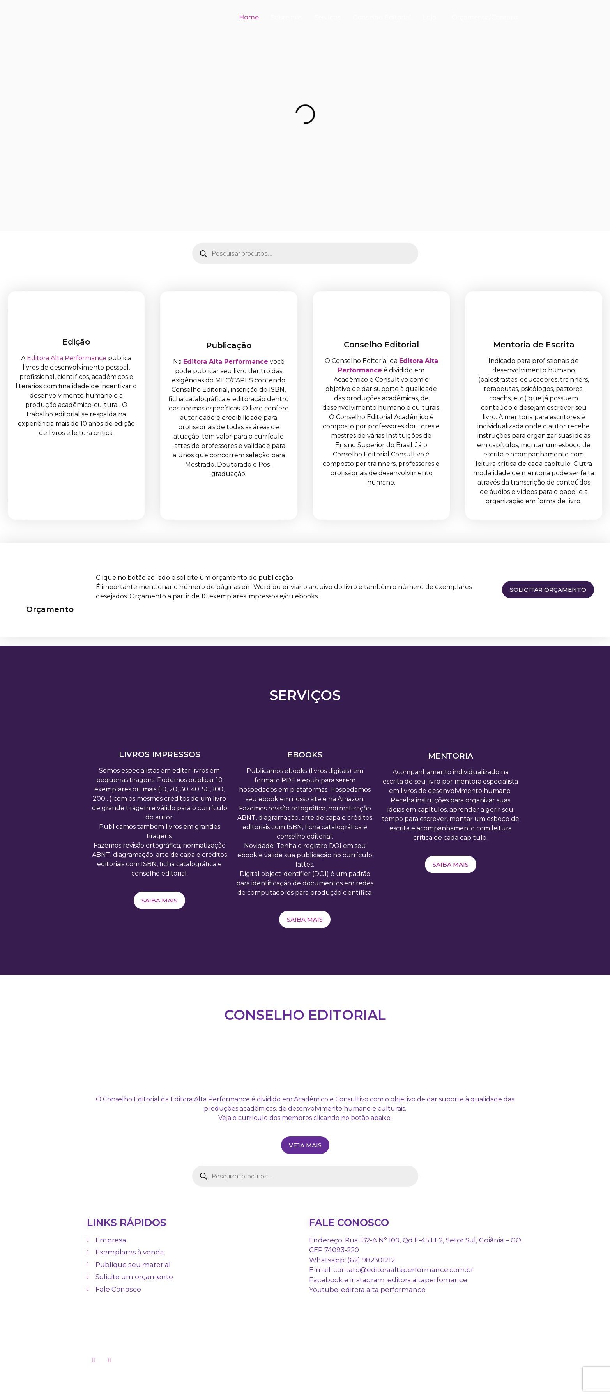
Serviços (327, 17)
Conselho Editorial (382, 17)
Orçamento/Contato (485, 17)
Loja (429, 17)
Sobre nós (286, 17)
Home (249, 17)
